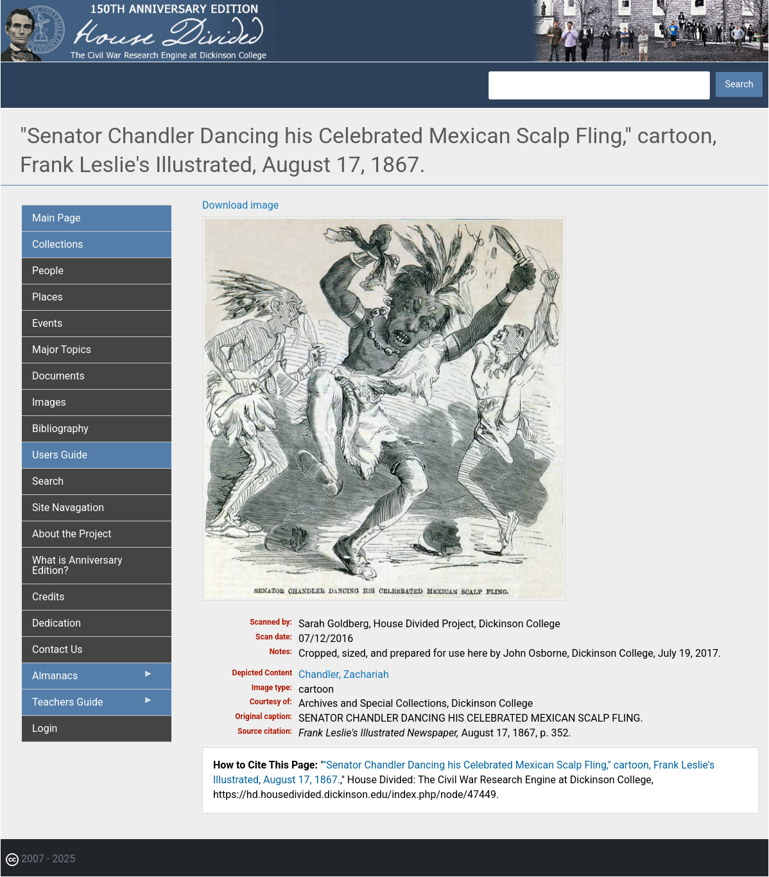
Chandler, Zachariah (343, 674)
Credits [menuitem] (48, 597)
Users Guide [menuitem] (59, 455)
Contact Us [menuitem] (57, 649)
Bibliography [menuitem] (60, 428)
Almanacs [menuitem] (93, 678)
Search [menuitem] (48, 481)
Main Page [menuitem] (56, 218)
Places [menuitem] (47, 297)
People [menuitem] (48, 271)
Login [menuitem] (44, 728)
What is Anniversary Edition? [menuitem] (77, 565)
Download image (240, 205)
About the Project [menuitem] (71, 534)
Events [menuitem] (47, 323)
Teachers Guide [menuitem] (93, 705)
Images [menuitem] (49, 402)
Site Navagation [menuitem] (68, 507)
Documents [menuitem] (58, 376)
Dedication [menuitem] (56, 623)
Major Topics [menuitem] (61, 349)
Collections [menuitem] (57, 244)
